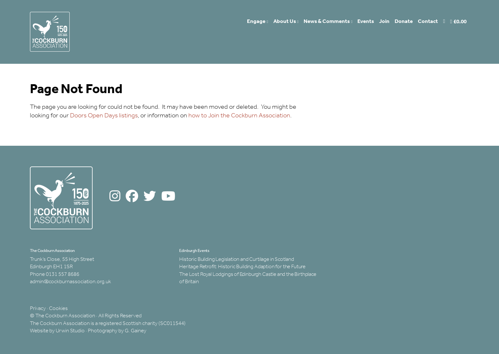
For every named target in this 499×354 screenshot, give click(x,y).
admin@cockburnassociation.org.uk (70, 282)
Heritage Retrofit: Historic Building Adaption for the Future (242, 267)
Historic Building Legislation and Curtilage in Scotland (236, 259)
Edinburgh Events (194, 251)
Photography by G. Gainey (117, 331)
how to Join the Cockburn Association (239, 116)
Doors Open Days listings (104, 116)
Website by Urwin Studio (57, 331)
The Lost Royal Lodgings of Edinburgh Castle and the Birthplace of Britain (247, 278)
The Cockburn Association (52, 251)
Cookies (58, 308)
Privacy (38, 308)
